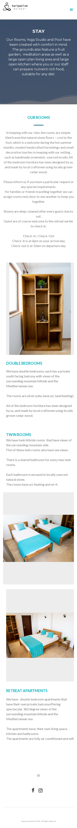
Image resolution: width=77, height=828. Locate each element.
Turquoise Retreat (30, 821)
